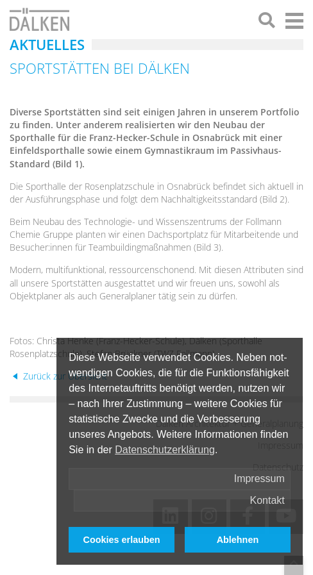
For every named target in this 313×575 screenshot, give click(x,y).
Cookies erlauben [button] (121, 540)
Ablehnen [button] (238, 540)
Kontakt (267, 500)
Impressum (259, 478)
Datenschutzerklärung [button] (165, 449)
